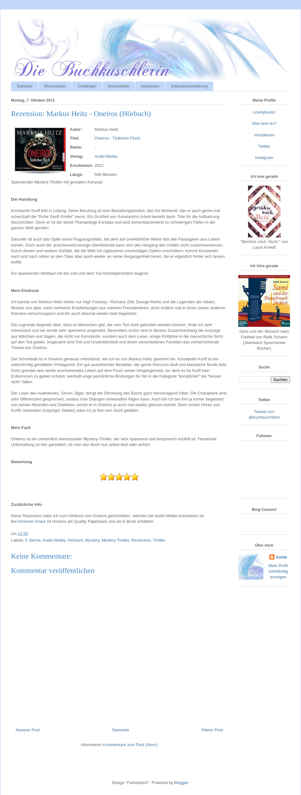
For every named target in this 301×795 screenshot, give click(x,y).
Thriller (159, 540)
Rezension (140, 540)
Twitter (264, 146)
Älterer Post (212, 730)
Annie (281, 557)
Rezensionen (55, 86)
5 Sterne (33, 540)
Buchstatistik (118, 86)
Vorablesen (264, 135)
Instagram (264, 157)
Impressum (150, 86)
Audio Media (105, 156)
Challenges (87, 86)
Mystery (92, 540)
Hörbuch (75, 540)
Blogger (181, 782)
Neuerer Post (28, 730)
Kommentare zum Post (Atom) (130, 744)
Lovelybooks (264, 112)
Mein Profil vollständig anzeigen (278, 571)
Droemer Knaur (32, 521)
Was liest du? (264, 123)
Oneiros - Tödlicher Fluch (117, 138)
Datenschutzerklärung (189, 86)
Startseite (25, 86)
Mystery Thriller (115, 540)
